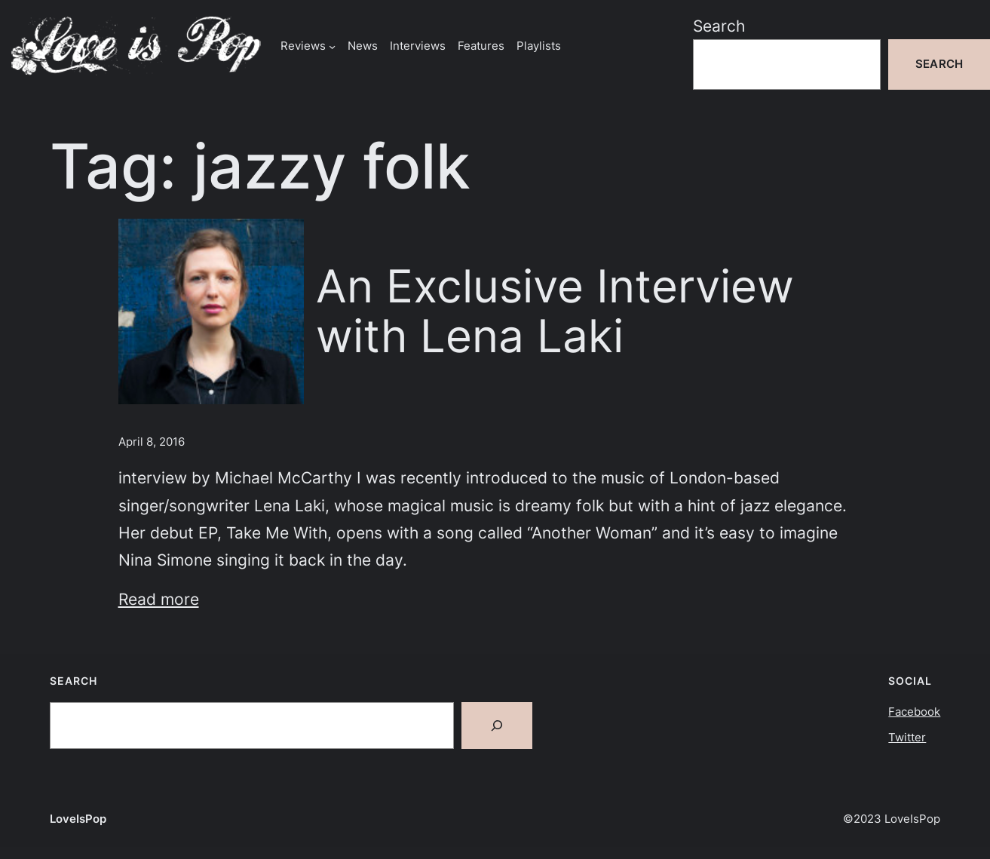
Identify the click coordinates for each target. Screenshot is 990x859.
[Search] (496, 725)
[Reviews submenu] (332, 45)
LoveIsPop (78, 818)
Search (719, 25)
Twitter (907, 737)
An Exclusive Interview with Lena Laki (555, 311)
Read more (158, 599)
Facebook (914, 711)
